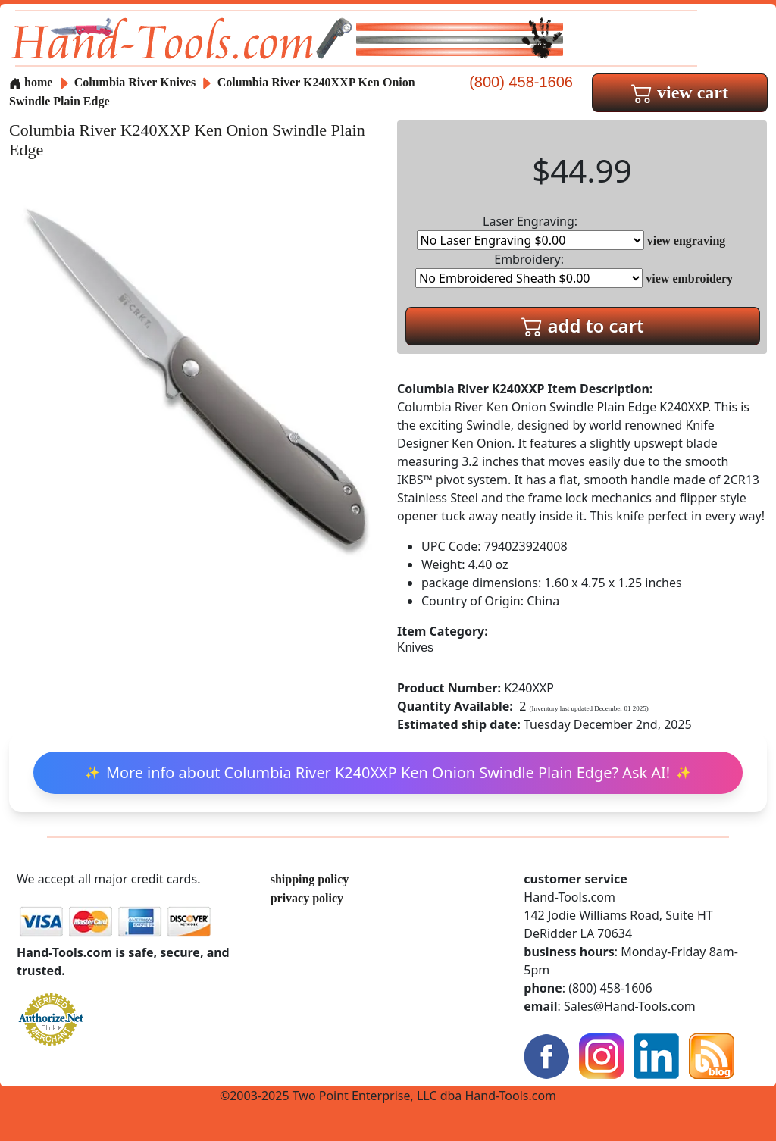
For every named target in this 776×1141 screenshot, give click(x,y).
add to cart (582, 325)
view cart (679, 92)
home (30, 82)
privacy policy (307, 898)
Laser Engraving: (530, 231)
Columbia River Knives (135, 82)
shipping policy (310, 879)
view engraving (686, 240)
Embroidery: (529, 269)
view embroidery (689, 278)
